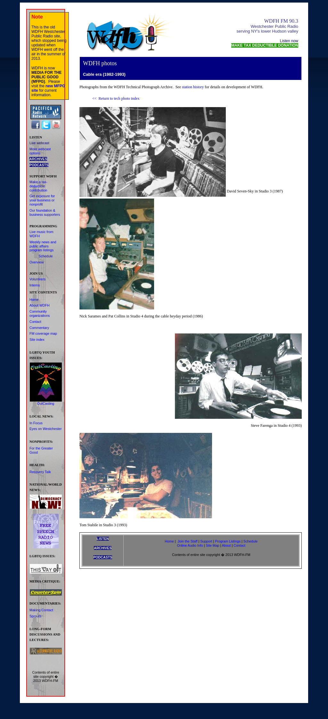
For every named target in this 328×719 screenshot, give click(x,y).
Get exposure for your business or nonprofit (42, 200)
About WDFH (39, 305)
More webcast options (40, 151)
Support (206, 541)
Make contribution (38, 186)
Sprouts (35, 616)
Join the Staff (187, 541)
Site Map (212, 545)
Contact (35, 322)
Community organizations (39, 313)
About (226, 545)
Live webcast (39, 143)
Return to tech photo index (119, 98)
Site (37, 339)
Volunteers (37, 279)
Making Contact (41, 610)
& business (42, 212)
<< (94, 98)
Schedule (45, 256)
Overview (36, 262)
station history (193, 87)
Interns (34, 285)
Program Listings (228, 541)
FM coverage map (43, 333)
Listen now (289, 41)
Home (33, 299)
